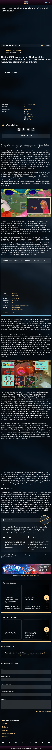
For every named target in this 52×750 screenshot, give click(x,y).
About (4, 724)
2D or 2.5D (15, 296)
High (13, 312)
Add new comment (43, 711)
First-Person (15, 300)
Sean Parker (17, 50)
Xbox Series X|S (31, 120)
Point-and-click (16, 307)
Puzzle (21, 305)
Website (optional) (6, 684)
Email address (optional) (7, 691)
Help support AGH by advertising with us (30, 575)
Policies (5, 727)
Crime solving (15, 298)
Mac (28, 111)
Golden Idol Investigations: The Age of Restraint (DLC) (24, 261)
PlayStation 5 (30, 115)
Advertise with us (9, 733)
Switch (29, 118)
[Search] (46, 2)
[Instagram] (23, 743)
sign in (43, 653)
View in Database (26, 136)
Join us (5, 730)
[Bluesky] (49, 743)
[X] (9, 743)
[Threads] (36, 743)
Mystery (14, 293)
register (21, 655)
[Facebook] (3, 743)
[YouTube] (29, 743)
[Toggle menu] (49, 2)
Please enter (5, 676)
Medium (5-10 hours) (17, 309)
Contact (5, 737)
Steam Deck (30, 116)
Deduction (26, 305)
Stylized (14, 303)
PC (28, 113)
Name (2, 669)
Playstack (27, 107)
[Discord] (16, 743)
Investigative (15, 305)
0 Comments (45, 45)
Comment (3, 699)
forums (30, 655)
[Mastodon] (42, 743)
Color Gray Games (29, 104)
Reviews (9, 50)
